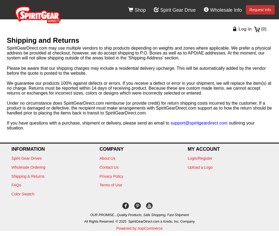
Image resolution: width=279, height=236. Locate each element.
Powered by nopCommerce (139, 228)
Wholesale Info (223, 10)
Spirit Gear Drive (175, 10)
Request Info (260, 10)
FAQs (16, 185)
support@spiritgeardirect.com (199, 123)
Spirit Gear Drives (26, 158)
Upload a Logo (200, 167)
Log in (244, 29)
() (263, 29)
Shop (137, 10)
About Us (107, 158)
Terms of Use (110, 185)
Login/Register (200, 158)
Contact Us (109, 167)
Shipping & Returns (27, 176)
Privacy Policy (111, 176)
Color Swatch (22, 194)
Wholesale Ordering (28, 167)
